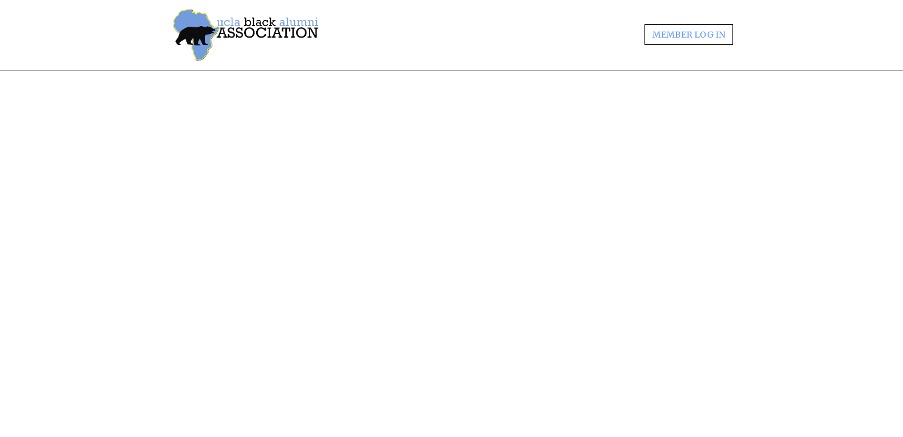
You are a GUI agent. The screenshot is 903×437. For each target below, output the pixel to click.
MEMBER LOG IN (688, 34)
